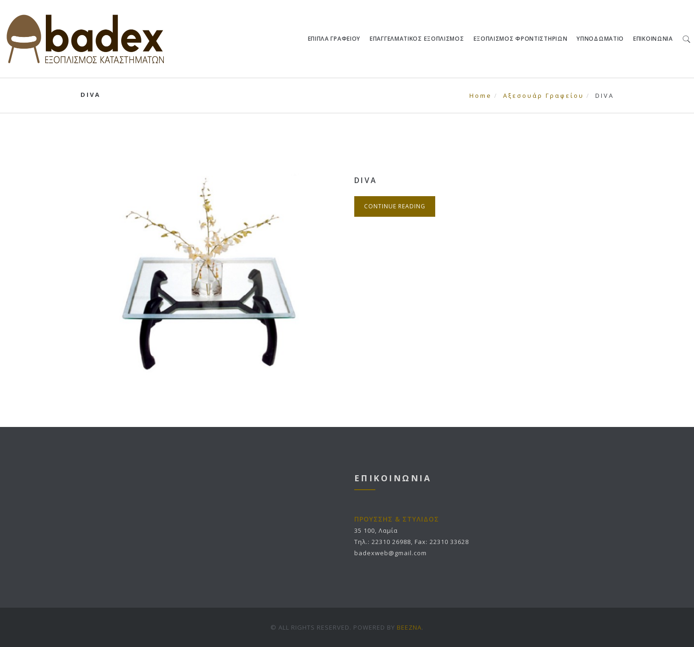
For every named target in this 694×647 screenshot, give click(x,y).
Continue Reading (394, 206)
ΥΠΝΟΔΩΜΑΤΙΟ (600, 39)
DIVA (366, 180)
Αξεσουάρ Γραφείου (543, 95)
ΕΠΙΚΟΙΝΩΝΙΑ (653, 39)
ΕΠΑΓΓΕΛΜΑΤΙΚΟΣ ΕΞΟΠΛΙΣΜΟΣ (417, 39)
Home (480, 95)
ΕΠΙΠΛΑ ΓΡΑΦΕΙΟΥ (334, 39)
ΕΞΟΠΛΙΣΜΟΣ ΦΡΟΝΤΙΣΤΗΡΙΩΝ (521, 39)
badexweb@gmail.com (390, 553)
